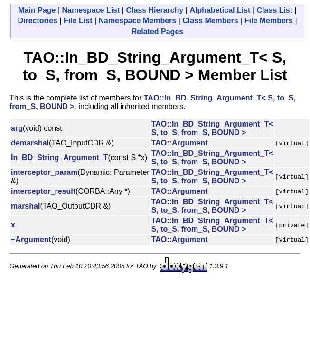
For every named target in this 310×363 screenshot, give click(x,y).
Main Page (37, 10)
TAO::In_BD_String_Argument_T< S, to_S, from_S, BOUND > (212, 128)
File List (78, 21)
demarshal (30, 143)
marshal (25, 206)
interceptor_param (44, 172)
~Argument (31, 240)
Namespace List (91, 10)
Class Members (210, 21)
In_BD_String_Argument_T (59, 158)
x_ (15, 225)
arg (17, 128)
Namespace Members (138, 21)
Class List (274, 10)
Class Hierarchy (154, 10)
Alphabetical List (219, 10)
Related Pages (157, 31)
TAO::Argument (179, 143)
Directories (37, 21)
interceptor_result (43, 191)
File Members (268, 21)
